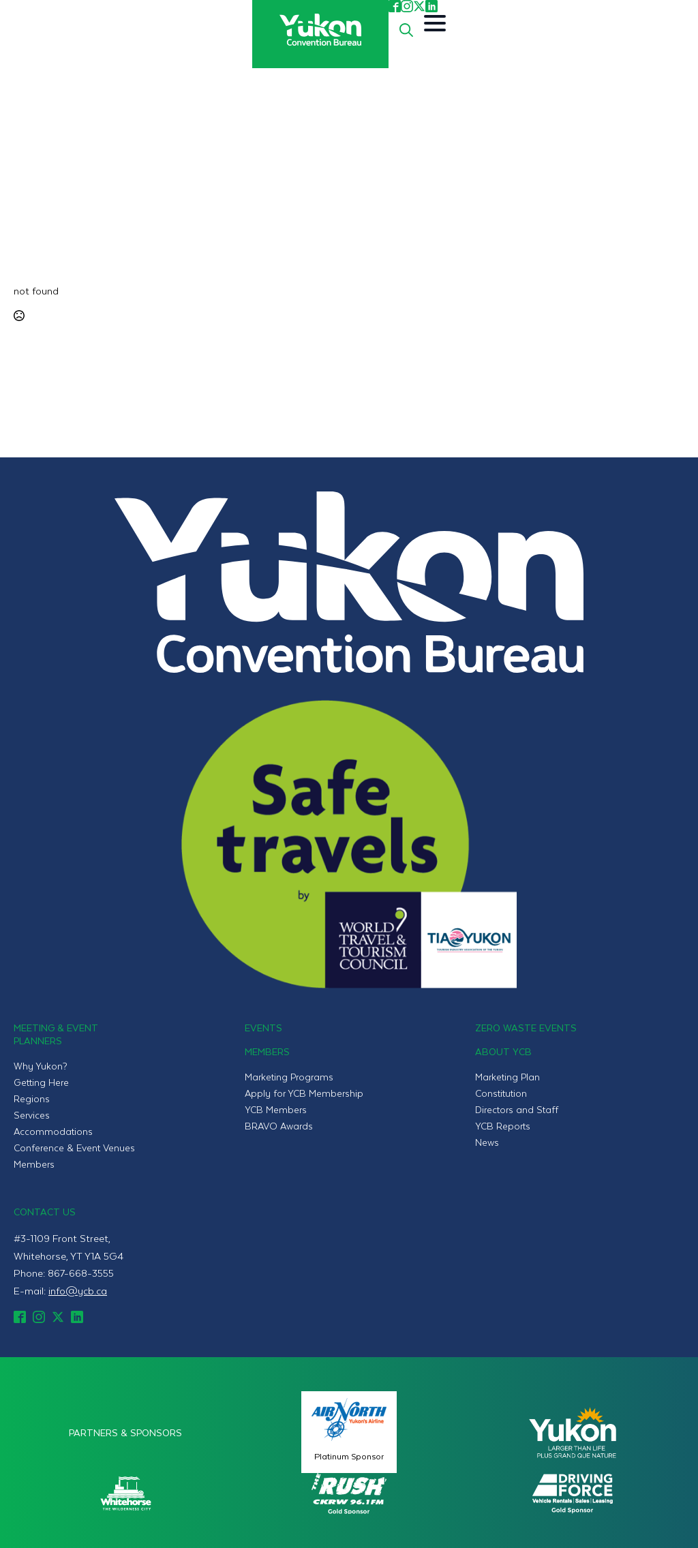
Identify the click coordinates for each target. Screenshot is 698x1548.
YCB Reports (502, 1126)
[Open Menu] (435, 23)
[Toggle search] (406, 30)
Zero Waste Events (526, 1027)
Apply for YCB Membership (304, 1093)
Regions (32, 1098)
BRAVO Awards (279, 1126)
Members (34, 1164)
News (487, 1142)
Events (263, 1027)
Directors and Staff (516, 1109)
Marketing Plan (507, 1076)
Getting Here (41, 1082)
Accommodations (53, 1131)
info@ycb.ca (77, 1290)
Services (32, 1115)
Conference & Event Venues (74, 1147)
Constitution (501, 1093)
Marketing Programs (289, 1076)
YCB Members (276, 1109)
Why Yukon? (40, 1066)
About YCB (503, 1051)
